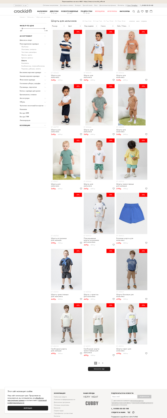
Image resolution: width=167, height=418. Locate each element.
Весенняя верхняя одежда (30, 72)
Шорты (24, 60)
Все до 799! (24, 117)
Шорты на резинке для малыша (59, 239)
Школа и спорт (26, 40)
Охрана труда (58, 411)
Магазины (125, 11)
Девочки (54, 12)
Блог (96, 5)
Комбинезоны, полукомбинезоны (33, 66)
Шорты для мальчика (55, 76)
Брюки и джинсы (27, 58)
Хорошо (28, 408)
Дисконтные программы (108, 5)
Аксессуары (24, 98)
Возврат (78, 5)
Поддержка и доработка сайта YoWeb (124, 417)
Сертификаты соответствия (63, 413)
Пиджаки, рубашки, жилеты (31, 69)
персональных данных (136, 401)
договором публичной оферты (121, 403)
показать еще (99, 369)
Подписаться (144, 396)
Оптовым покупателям (50, 5)
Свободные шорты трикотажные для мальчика (92, 350)
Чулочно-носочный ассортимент (33, 106)
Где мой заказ (87, 5)
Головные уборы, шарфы (30, 83)
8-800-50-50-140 (147, 5)
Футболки (25, 47)
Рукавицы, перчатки (28, 87)
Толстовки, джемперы (29, 52)
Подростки (86, 12)
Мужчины (112, 11)
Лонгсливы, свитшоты (28, 49)
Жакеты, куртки (26, 55)
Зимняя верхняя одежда (29, 76)
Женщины (100, 11)
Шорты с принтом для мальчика (91, 295)
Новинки (23, 109)
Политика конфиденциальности (64, 399)
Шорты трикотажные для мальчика (60, 295)
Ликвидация (25, 120)
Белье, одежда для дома (30, 91)
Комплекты (25, 63)
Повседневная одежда (29, 44)
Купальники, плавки (28, 95)
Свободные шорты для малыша (59, 350)
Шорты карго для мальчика (123, 350)
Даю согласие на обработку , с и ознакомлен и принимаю (132, 403)
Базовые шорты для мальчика (124, 239)
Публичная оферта (60, 397)
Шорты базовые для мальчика (125, 295)
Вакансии (57, 408)
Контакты (121, 5)
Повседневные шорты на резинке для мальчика (91, 240)
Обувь (22, 102)
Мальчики (42, 12)
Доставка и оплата (66, 5)
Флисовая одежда (27, 80)
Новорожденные (70, 12)
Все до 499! (24, 113)
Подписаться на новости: (122, 393)
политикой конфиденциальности (142, 403)
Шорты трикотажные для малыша (125, 185)
